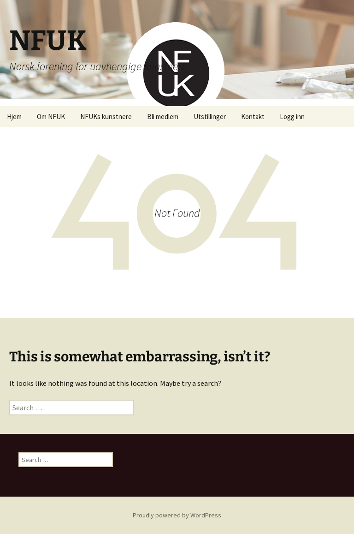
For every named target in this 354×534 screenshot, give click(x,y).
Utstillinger (210, 116)
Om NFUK (51, 116)
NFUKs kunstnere (106, 116)
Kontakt (253, 116)
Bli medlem (162, 116)
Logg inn (292, 116)
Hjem (14, 116)
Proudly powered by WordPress (177, 515)
